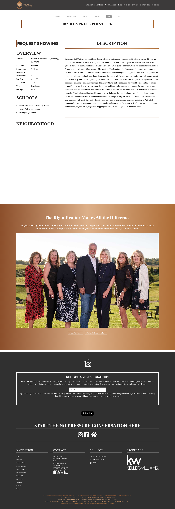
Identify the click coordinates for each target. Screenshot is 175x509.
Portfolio (99, 5)
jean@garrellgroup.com (60, 468)
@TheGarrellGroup (97, 456)
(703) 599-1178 (58, 465)
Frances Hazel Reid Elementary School (34, 106)
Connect (155, 5)
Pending (97, 16)
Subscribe (19, 479)
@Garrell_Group (97, 459)
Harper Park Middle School (29, 109)
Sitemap (19, 482)
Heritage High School (27, 112)
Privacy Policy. (99, 496)
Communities (110, 5)
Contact (18, 486)
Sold (108, 16)
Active (85, 16)
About (18, 456)
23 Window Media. (124, 496)
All (119, 16)
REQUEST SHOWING (37, 43)
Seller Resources (21, 469)
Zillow (94, 463)
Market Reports (21, 473)
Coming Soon (71, 16)
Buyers (135, 5)
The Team (89, 5)
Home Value (145, 5)
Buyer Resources (21, 466)
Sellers (127, 5)
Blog (120, 5)
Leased (57, 16)
